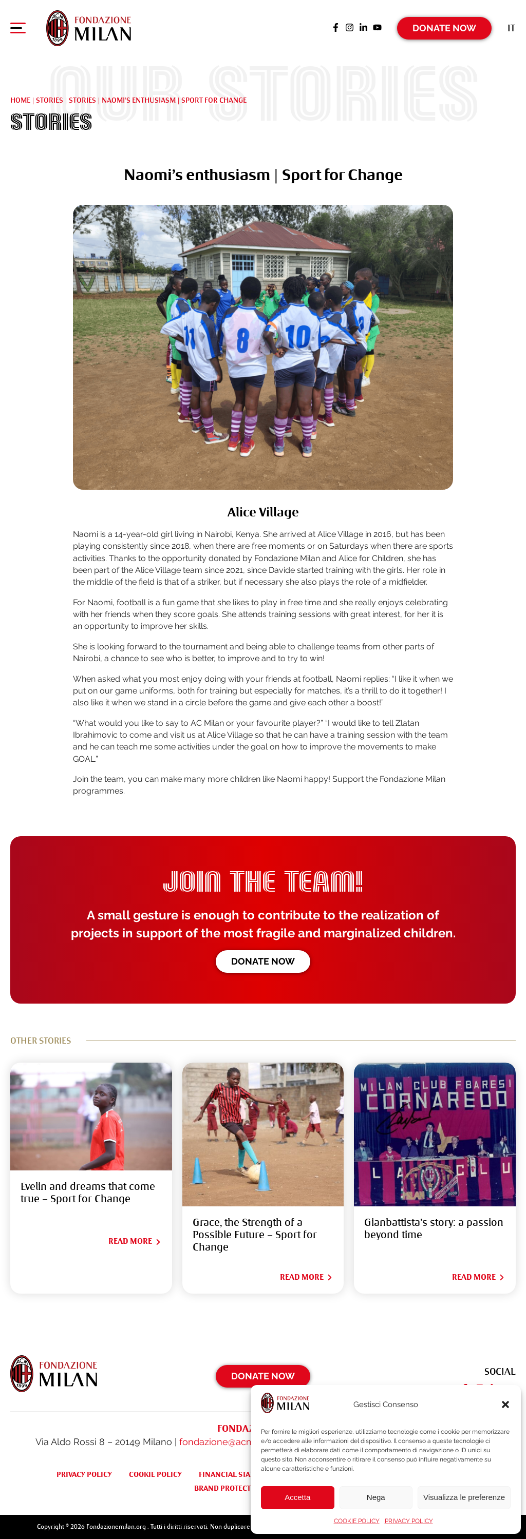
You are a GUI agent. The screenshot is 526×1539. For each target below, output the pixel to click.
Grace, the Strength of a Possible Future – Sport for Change (255, 1235)
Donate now (263, 961)
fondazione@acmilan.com (235, 1441)
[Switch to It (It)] (511, 28)
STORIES (82, 100)
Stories (49, 100)
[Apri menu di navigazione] (18, 30)
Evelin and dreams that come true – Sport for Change (88, 1193)
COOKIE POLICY (357, 1521)
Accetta (297, 1497)
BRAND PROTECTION (229, 1488)
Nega (376, 1497)
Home (20, 100)
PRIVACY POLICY (409, 1521)
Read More (135, 1241)
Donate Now (444, 28)
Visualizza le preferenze (464, 1497)
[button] (505, 1404)
